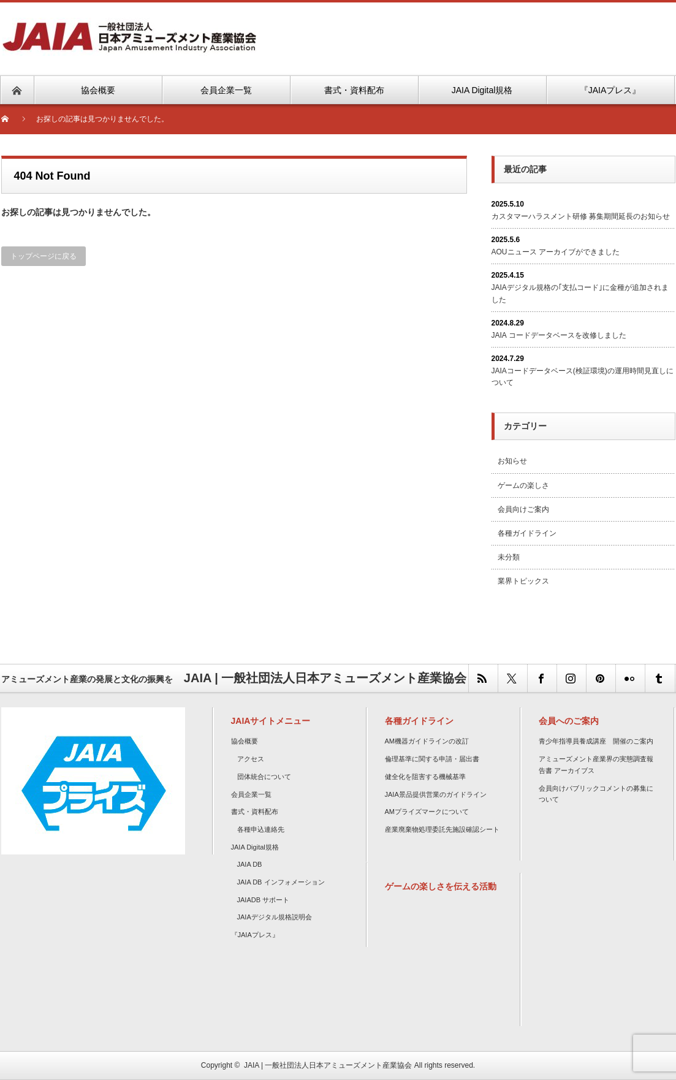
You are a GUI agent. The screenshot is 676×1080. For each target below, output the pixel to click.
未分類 (509, 557)
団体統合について (264, 776)
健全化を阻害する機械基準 (425, 776)
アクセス (250, 758)
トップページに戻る (43, 256)
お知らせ (512, 461)
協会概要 (244, 741)
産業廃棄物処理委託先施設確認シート (442, 829)
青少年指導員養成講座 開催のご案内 (596, 741)
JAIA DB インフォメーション (281, 882)
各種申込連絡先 (260, 829)
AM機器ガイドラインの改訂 (427, 741)
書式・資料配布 (254, 811)
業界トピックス (523, 581)
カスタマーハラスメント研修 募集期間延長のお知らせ (581, 216)
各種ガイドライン (527, 533)
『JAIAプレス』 (255, 934)
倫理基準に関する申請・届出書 (432, 758)
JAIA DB (249, 864)
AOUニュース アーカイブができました (556, 252)
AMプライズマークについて (427, 811)
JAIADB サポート (263, 899)
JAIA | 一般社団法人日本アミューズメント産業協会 (328, 1065)
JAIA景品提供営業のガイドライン (436, 794)
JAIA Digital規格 (255, 847)
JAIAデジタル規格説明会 (274, 917)
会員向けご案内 (523, 509)
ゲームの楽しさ (523, 485)
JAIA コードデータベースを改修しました (559, 335)
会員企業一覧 (251, 794)
